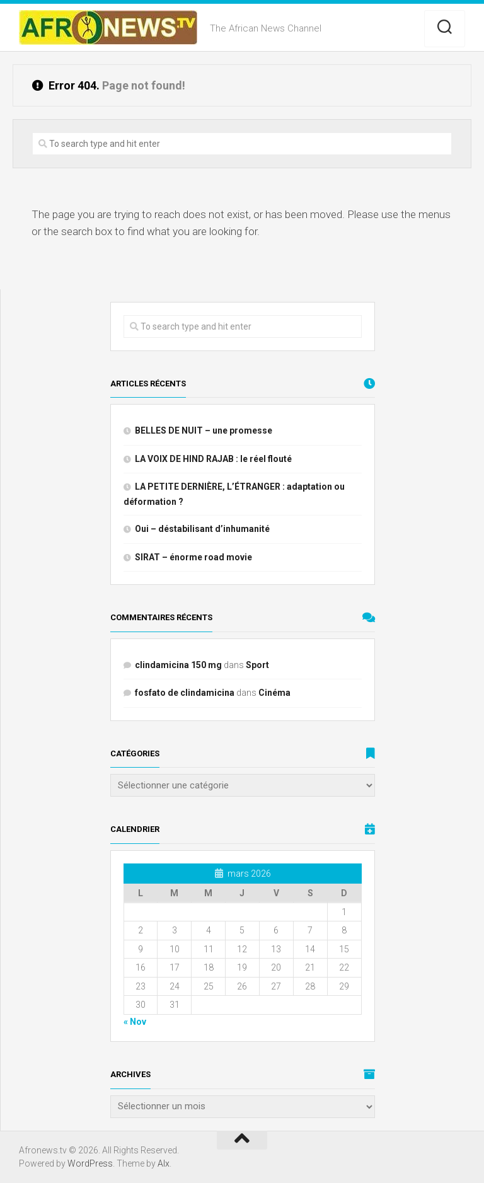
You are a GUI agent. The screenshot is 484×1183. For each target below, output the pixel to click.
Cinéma (274, 693)
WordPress (90, 1163)
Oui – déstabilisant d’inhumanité (202, 529)
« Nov (135, 1022)
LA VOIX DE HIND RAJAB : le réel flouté (213, 459)
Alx (164, 1163)
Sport (257, 665)
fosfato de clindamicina (184, 693)
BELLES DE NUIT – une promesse (203, 430)
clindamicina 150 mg (178, 665)
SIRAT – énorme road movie (193, 557)
